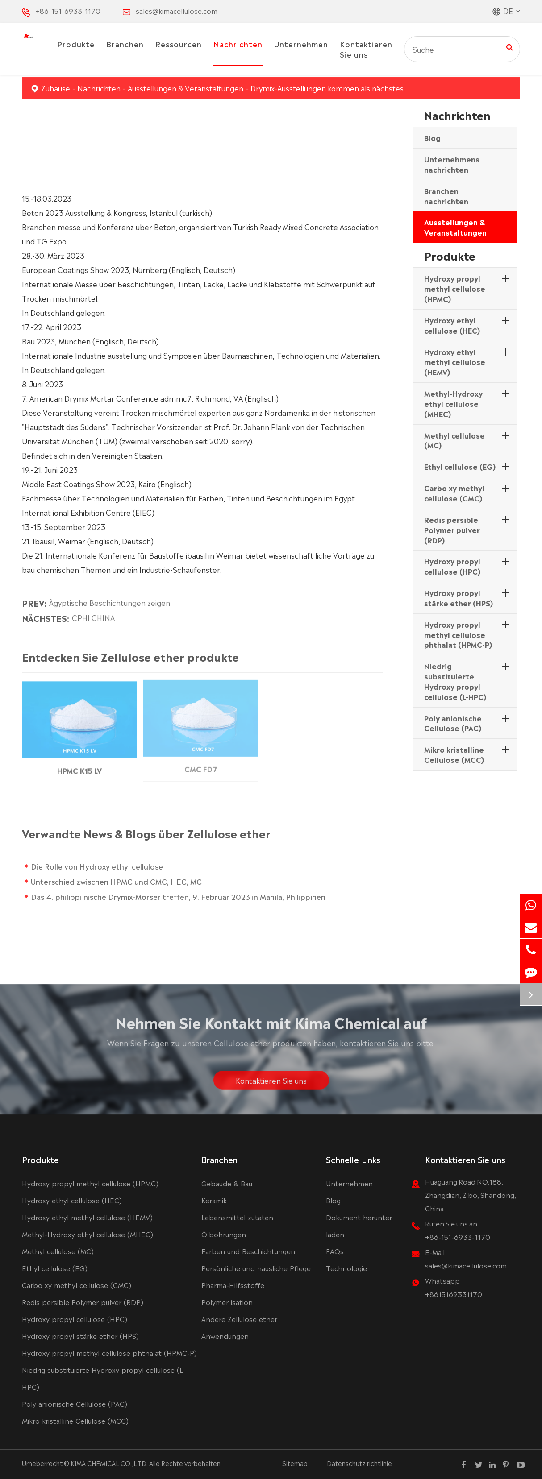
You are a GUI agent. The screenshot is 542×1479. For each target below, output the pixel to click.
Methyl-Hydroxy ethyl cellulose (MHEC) (453, 403)
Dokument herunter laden (359, 1225)
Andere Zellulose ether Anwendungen (239, 1327)
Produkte (76, 43)
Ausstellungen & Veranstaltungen (185, 88)
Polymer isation (227, 1302)
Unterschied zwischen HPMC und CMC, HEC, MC (119, 881)
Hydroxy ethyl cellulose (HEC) (452, 325)
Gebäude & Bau (226, 1183)
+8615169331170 (453, 1293)
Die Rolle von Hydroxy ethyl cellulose (100, 866)
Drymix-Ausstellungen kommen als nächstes (327, 88)
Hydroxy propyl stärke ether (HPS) (458, 597)
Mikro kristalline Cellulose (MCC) (454, 754)
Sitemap (295, 1462)
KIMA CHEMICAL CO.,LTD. (109, 1462)
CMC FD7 (200, 764)
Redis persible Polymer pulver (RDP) (452, 529)
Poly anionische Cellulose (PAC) (453, 723)
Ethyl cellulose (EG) (460, 466)
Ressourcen (178, 43)
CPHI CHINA (93, 614)
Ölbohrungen (223, 1234)
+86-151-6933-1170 (67, 10)
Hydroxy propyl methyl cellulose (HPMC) (454, 288)
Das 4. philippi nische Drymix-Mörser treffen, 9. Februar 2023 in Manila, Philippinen (181, 896)
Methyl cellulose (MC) (454, 440)
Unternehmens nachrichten (451, 163)
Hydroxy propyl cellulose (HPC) (452, 565)
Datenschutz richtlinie (359, 1462)
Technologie (346, 1268)
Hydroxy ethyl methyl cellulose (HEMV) (454, 361)
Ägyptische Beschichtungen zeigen (109, 598)
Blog (432, 137)
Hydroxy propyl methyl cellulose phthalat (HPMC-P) (458, 634)
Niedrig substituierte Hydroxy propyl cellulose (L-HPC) (455, 681)
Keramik (214, 1200)
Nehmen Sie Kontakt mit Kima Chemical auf (271, 1025)
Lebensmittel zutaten (237, 1217)
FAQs (335, 1251)
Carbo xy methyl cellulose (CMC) (454, 492)
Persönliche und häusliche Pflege (256, 1268)
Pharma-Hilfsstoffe (232, 1285)
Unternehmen (301, 43)
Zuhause (55, 88)
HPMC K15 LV (79, 765)
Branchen (125, 43)
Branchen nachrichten (446, 195)
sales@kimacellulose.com (176, 10)
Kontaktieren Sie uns (366, 48)
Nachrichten (238, 43)
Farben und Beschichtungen (248, 1251)
